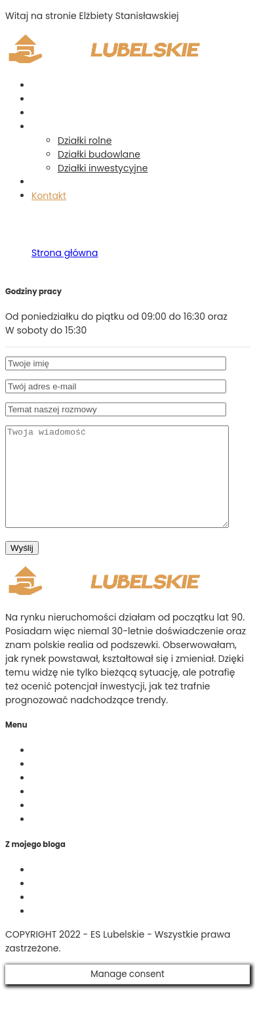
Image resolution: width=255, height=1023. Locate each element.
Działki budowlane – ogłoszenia (102, 811)
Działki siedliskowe (73, 931)
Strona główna (64, 85)
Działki (45, 126)
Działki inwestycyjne (102, 168)
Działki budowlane (99, 154)
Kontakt (48, 195)
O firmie (49, 99)
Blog (41, 181)
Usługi (45, 113)
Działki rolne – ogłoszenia (88, 797)
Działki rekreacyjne (73, 903)
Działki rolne (84, 140)
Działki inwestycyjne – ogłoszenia (106, 825)
